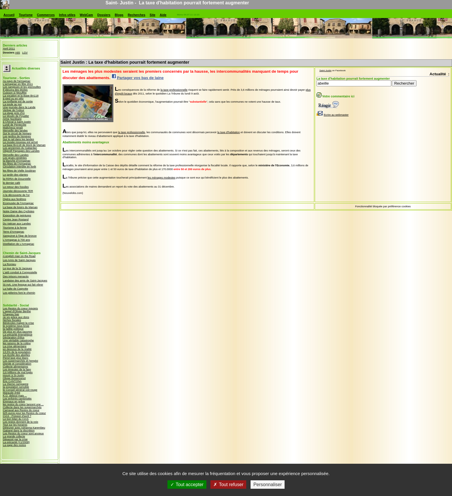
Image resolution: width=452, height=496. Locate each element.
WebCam (86, 15)
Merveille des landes (15, 130)
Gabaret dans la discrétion (19, 430)
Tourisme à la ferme (15, 227)
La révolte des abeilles (16, 355)
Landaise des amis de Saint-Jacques (25, 280)
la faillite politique (13, 328)
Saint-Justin (325, 70)
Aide (163, 15)
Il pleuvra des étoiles (15, 89)
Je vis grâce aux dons (16, 317)
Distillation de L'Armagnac (18, 243)
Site (153, 15)
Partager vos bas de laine (137, 78)
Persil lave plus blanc (15, 357)
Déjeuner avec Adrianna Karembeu (24, 427)
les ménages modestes (161, 177)
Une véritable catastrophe (18, 340)
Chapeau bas (11, 314)
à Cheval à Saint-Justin (17, 121)
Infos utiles (67, 15)
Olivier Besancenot (14, 378)
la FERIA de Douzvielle (17, 178)
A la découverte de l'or (16, 195)
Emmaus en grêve (14, 401)
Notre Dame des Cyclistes (18, 211)
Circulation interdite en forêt (19, 166)
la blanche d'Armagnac (17, 160)
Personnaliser (267, 487)
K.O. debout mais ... (15, 395)
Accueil (9, 15)
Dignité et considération (17, 363)
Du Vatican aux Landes (17, 223)
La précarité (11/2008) (16, 442)
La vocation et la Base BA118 (20, 95)
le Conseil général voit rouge (20, 389)
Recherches (136, 15)
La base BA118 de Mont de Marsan (24, 145)
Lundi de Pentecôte (14, 124)
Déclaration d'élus (13, 337)
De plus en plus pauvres (17, 331)
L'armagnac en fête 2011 (18, 84)
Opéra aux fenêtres (14, 199)
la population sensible (16, 387)
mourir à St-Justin (13, 375)
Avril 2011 (9, 48)
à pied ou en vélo (13, 98)
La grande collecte (14, 436)
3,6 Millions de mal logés (18, 372)
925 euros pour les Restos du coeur (24, 413)
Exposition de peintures (17, 215)
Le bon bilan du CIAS (15, 419)
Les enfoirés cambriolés (17, 398)
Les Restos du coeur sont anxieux (23, 433)
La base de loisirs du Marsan (20, 207)
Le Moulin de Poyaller (16, 116)
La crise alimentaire (14, 346)
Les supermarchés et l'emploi (20, 360)
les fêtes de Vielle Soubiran (19, 170)
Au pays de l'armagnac (17, 81)
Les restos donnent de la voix (20, 421)
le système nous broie (16, 325)
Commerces (46, 15)
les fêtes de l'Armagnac (17, 163)
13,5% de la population (17, 352)
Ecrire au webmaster (333, 114)
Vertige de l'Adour (13, 110)
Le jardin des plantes (15, 174)
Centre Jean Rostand (15, 219)
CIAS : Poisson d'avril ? (17, 416)
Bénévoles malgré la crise (18, 323)
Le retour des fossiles (16, 186)
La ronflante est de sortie (18, 101)
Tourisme (26, 15)
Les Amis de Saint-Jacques (19, 260)
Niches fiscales (12, 320)
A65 (17, 52)
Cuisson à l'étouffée (14, 92)
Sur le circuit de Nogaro (17, 133)
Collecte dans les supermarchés (22, 407)
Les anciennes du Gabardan (20, 148)
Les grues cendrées (15, 157)
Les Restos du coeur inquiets (20, 308)
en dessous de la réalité (17, 349)
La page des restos (14, 445)
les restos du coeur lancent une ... (23, 404)
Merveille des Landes (15, 155)
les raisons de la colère (17, 343)
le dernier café (11, 182)
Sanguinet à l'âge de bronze (20, 235)
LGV (25, 52)
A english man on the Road (19, 256)
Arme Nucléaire (12, 118)
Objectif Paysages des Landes (21, 150)
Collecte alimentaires (15, 366)
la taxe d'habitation (228, 132)
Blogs (119, 15)
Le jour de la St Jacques (17, 268)
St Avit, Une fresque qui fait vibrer (23, 284)
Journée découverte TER (18, 191)
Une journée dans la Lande (19, 107)
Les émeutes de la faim (17, 369)
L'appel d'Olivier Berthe (17, 311)
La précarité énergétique (17, 334)
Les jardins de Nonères (17, 136)
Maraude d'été (11, 392)
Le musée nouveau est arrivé (20, 142)
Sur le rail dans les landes (18, 139)
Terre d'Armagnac (13, 231)
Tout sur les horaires (15, 424)
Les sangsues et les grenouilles (22, 86)
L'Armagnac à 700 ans (16, 239)
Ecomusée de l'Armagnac (18, 203)
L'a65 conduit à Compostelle (20, 272)
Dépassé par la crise (15, 439)
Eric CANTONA (12, 381)
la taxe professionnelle (173, 89)
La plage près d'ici (14, 113)
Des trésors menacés (15, 276)
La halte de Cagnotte (15, 288)
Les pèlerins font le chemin (19, 292)
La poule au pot (12, 104)
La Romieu (9, 264)
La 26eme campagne (15, 384)
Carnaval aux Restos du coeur (21, 410)
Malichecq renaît (13, 127)
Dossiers (103, 15)
